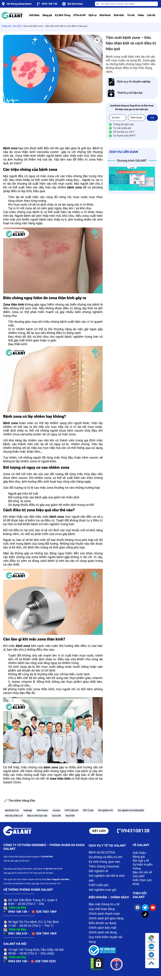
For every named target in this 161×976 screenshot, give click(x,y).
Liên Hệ (151, 15)
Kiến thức (119, 15)
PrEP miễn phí (98, 885)
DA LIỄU (17, 26)
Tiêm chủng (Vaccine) (104, 866)
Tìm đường (151, 939)
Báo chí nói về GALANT (142, 874)
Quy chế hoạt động (102, 909)
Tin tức (131, 15)
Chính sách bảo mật (102, 928)
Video (141, 15)
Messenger (151, 956)
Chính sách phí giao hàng (106, 918)
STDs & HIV (79, 15)
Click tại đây (17, 907)
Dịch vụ (93, 15)
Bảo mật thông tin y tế (104, 904)
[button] (97, 40)
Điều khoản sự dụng (102, 923)
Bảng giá (47, 15)
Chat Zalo (151, 947)
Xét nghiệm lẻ (98, 871)
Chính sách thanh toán (104, 913)
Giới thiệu (34, 15)
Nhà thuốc (105, 15)
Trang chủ (6, 26)
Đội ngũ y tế (141, 860)
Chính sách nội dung (103, 932)
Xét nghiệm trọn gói (102, 890)
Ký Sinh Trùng (62, 15)
